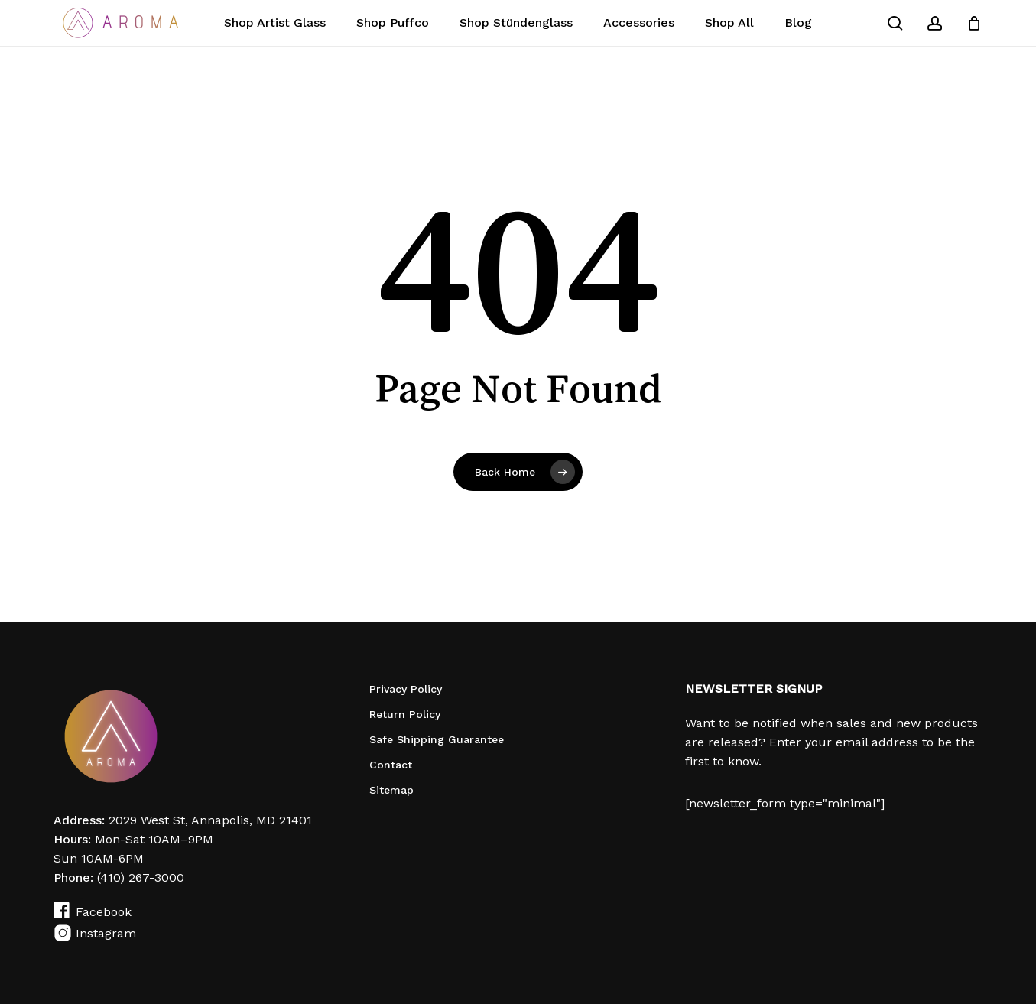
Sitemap (391, 790)
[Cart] (974, 23)
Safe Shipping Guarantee (436, 739)
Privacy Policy (405, 689)
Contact (390, 765)
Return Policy (404, 714)
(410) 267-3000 (140, 877)
